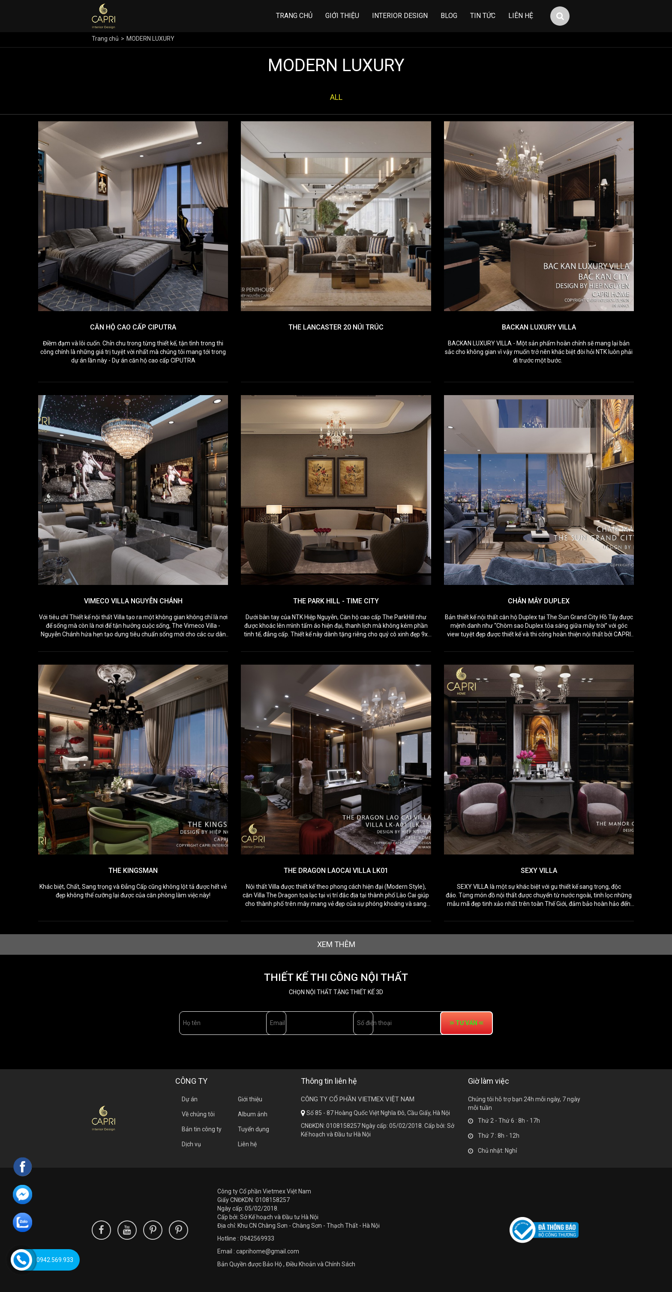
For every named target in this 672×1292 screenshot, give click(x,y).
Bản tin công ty (202, 1129)
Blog (449, 16)
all (336, 97)
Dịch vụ (191, 1144)
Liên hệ (520, 16)
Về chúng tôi (198, 1114)
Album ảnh (252, 1114)
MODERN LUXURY (150, 38)
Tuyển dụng (253, 1129)
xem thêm (336, 944)
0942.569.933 (54, 1259)
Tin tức (482, 16)
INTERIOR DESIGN (400, 16)
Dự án (190, 1099)
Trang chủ (294, 16)
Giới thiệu (342, 16)
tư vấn (513, 1022)
